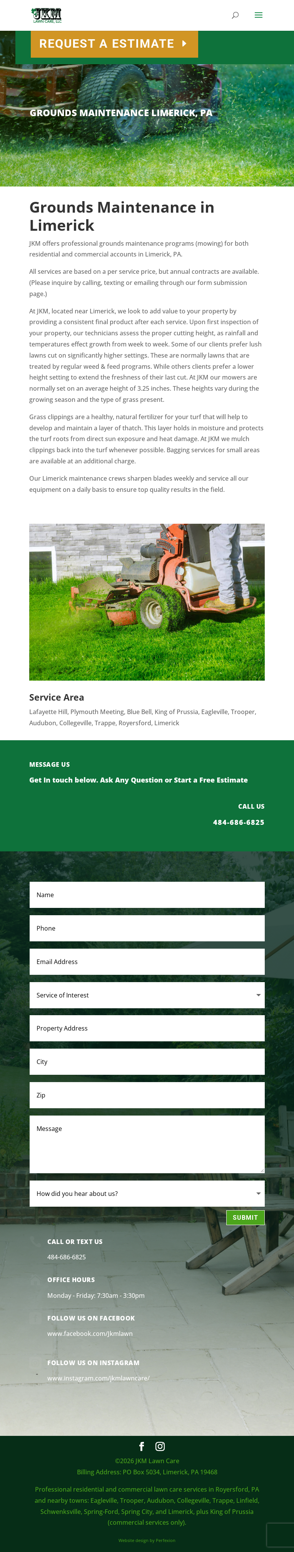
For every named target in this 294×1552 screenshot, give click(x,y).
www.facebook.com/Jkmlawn (90, 1333)
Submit (245, 1217)
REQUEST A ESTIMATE (164, 44)
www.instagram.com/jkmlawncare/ (98, 1378)
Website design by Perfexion (147, 1540)
